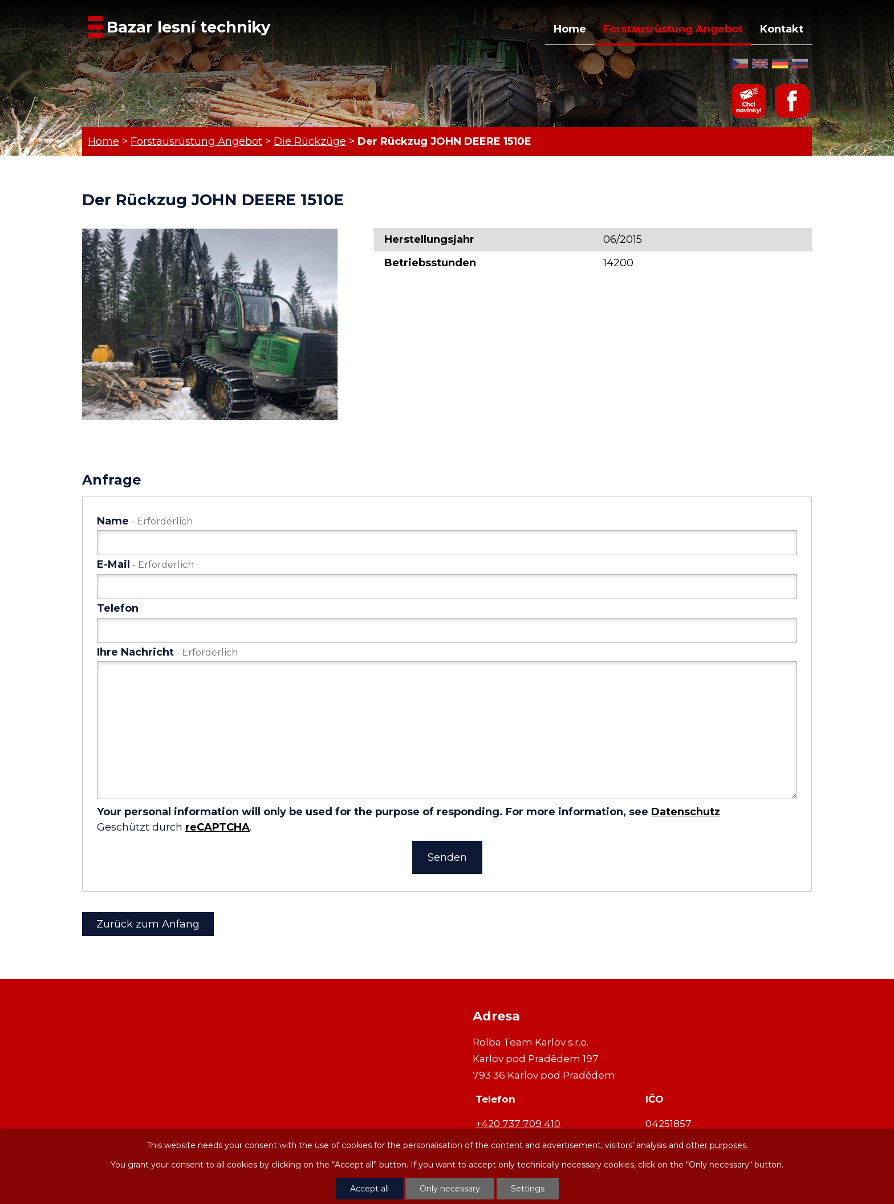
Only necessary (450, 1188)
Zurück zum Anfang (148, 924)
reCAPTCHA (217, 827)
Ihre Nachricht (167, 652)
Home (570, 29)
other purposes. (717, 1145)
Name (145, 521)
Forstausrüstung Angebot (673, 29)
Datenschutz (685, 812)
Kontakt (781, 29)
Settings (527, 1188)
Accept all (369, 1188)
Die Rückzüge (310, 141)
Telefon (118, 608)
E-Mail (145, 564)
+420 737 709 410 (518, 1123)
